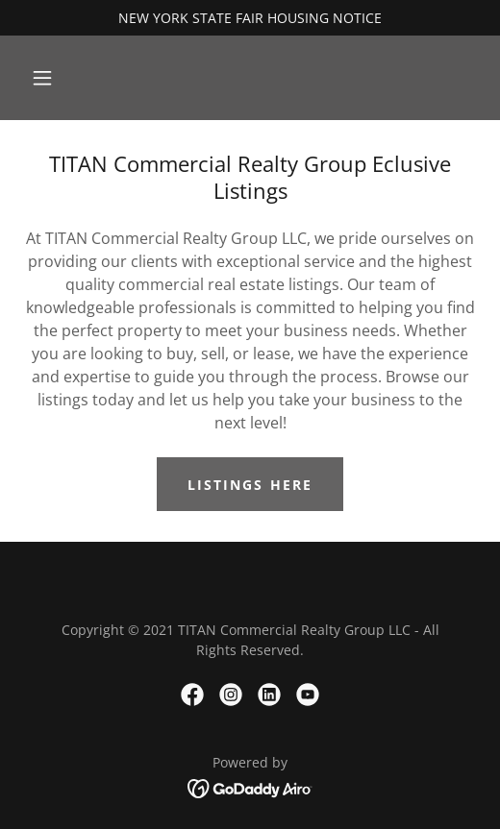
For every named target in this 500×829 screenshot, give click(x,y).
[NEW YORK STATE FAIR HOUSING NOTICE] (250, 18)
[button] (42, 78)
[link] (192, 694)
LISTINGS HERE (250, 484)
